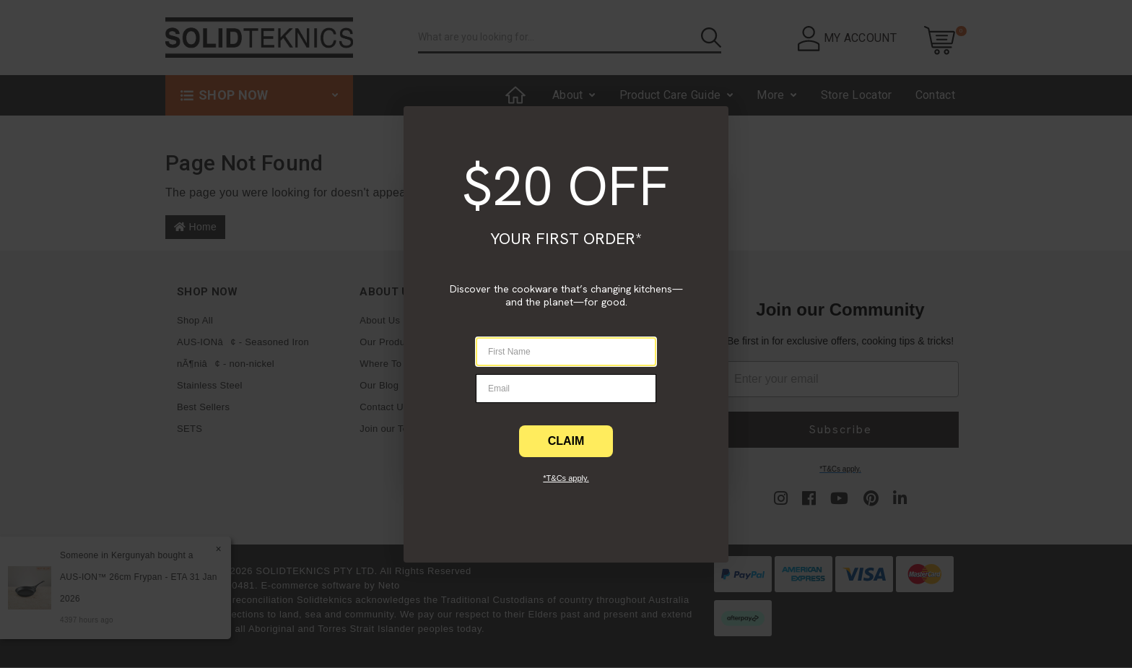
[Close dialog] (28, 128)
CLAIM (566, 441)
